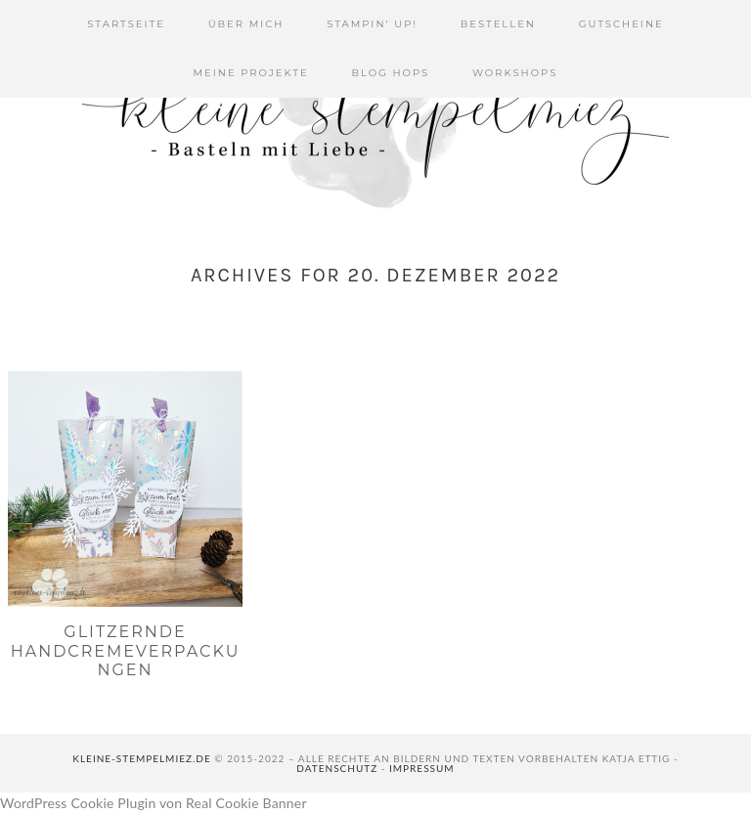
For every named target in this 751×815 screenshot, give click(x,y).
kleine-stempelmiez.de (141, 758)
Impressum (422, 768)
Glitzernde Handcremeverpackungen (126, 650)
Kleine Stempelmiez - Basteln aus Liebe (375, 117)
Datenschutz (336, 768)
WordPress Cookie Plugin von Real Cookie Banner (153, 802)
